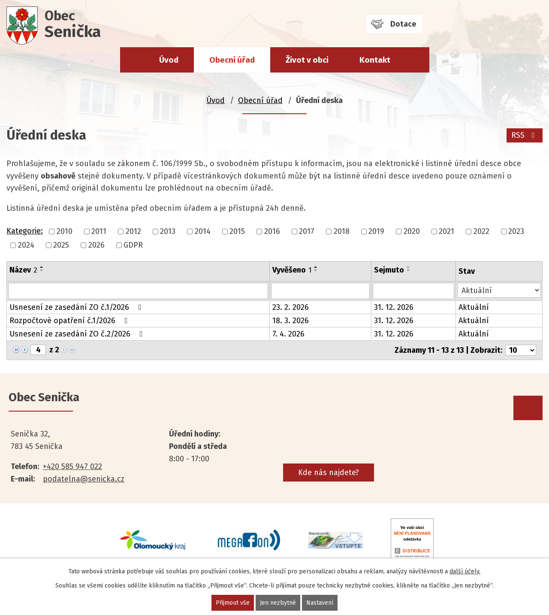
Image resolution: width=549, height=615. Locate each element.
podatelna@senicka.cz (83, 479)
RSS (524, 135)
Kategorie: (24, 231)
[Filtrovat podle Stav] (499, 290)
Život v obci (307, 60)
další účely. (464, 571)
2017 (306, 231)
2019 (376, 231)
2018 (342, 231)
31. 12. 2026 (393, 307)
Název (23, 270)
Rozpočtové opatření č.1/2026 (70, 320)
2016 (272, 231)
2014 (203, 231)
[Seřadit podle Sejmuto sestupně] (408, 270)
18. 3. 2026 (290, 320)
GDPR (133, 245)
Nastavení (319, 602)
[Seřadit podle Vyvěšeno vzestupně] (316, 267)
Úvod (168, 60)
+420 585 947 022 (72, 466)
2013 (167, 231)
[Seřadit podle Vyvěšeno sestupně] (316, 270)
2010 (64, 231)
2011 (98, 231)
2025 (61, 245)
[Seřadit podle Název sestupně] (42, 270)
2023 (516, 231)
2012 (133, 231)
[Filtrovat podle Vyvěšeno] (320, 291)
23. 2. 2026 (290, 307)
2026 (96, 245)
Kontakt (374, 60)
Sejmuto (389, 270)
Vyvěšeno (291, 270)
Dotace (403, 24)
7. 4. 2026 (288, 334)
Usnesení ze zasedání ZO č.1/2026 (77, 307)
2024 (26, 245)
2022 (481, 231)
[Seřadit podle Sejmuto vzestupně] (408, 267)
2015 (237, 231)
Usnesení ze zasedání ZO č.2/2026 (77, 334)
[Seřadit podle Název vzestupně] (42, 267)
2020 (412, 231)
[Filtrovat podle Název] (138, 291)
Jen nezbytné (278, 602)
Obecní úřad (232, 60)
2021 (446, 231)
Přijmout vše (233, 602)
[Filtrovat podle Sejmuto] (414, 291)
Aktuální (474, 307)
